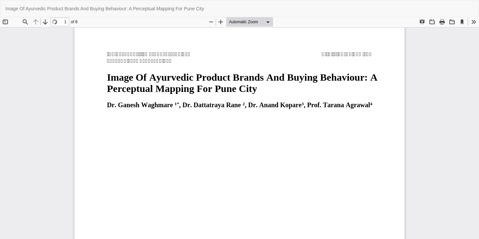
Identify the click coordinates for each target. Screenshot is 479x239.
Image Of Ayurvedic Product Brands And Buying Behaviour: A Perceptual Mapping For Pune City (104, 8)
